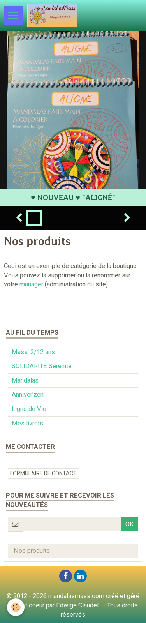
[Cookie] (16, 607)
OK (129, 524)
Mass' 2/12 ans (33, 352)
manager (31, 284)
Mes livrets (27, 423)
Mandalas (25, 380)
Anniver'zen (28, 394)
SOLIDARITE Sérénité (42, 366)
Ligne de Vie (29, 409)
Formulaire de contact (43, 473)
